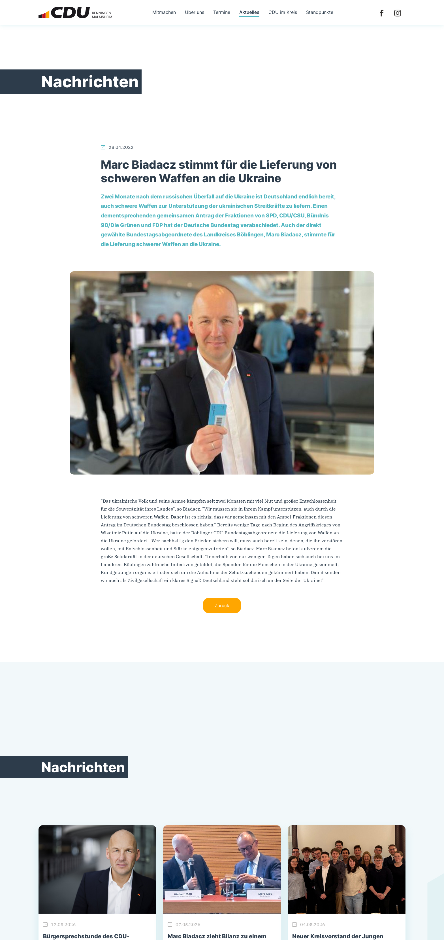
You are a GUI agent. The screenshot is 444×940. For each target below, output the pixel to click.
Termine (221, 12)
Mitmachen (164, 12)
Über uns (194, 12)
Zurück (222, 605)
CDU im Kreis (282, 12)
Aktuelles (249, 12)
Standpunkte (319, 12)
